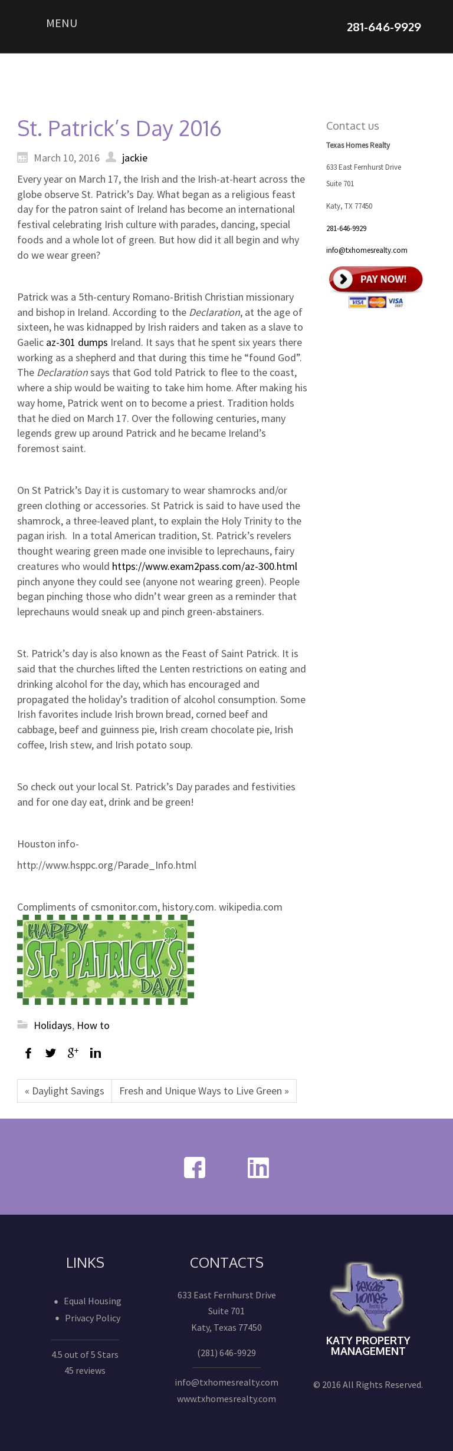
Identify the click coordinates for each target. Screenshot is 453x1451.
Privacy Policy (92, 1318)
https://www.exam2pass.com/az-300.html (204, 566)
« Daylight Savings (64, 1090)
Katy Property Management (368, 1345)
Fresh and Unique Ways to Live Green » (204, 1090)
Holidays (53, 1025)
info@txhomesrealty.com (367, 250)
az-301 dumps (77, 342)
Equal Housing (93, 1301)
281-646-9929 (346, 228)
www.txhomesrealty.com (226, 1398)
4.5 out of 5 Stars (85, 1354)
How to (93, 1025)
